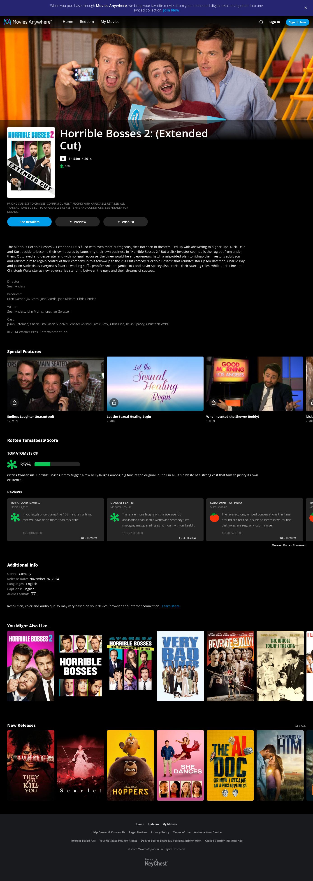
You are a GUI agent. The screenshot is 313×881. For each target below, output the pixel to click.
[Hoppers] (130, 765)
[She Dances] (180, 765)
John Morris (48, 299)
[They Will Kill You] (30, 765)
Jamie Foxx (100, 324)
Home (68, 21)
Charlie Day (38, 324)
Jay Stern (32, 299)
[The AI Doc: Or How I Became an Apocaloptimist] (230, 765)
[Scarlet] (80, 765)
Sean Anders (16, 286)
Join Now (171, 10)
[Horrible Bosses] (80, 666)
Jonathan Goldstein (58, 311)
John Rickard (66, 299)
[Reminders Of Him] (280, 765)
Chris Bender (86, 299)
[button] (55, 384)
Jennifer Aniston (81, 324)
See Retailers (29, 222)
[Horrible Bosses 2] (30, 666)
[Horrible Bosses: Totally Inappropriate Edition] (130, 666)
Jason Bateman (17, 324)
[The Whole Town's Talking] (280, 666)
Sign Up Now (297, 22)
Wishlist (125, 222)
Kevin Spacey (135, 324)
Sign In (274, 22)
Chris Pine (117, 324)
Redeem (87, 21)
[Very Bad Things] (180, 666)
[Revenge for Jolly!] (230, 666)
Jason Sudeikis (58, 324)
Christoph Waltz (157, 324)
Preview (77, 222)
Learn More (171, 606)
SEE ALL (300, 726)
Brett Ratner (16, 299)
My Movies (110, 21)
